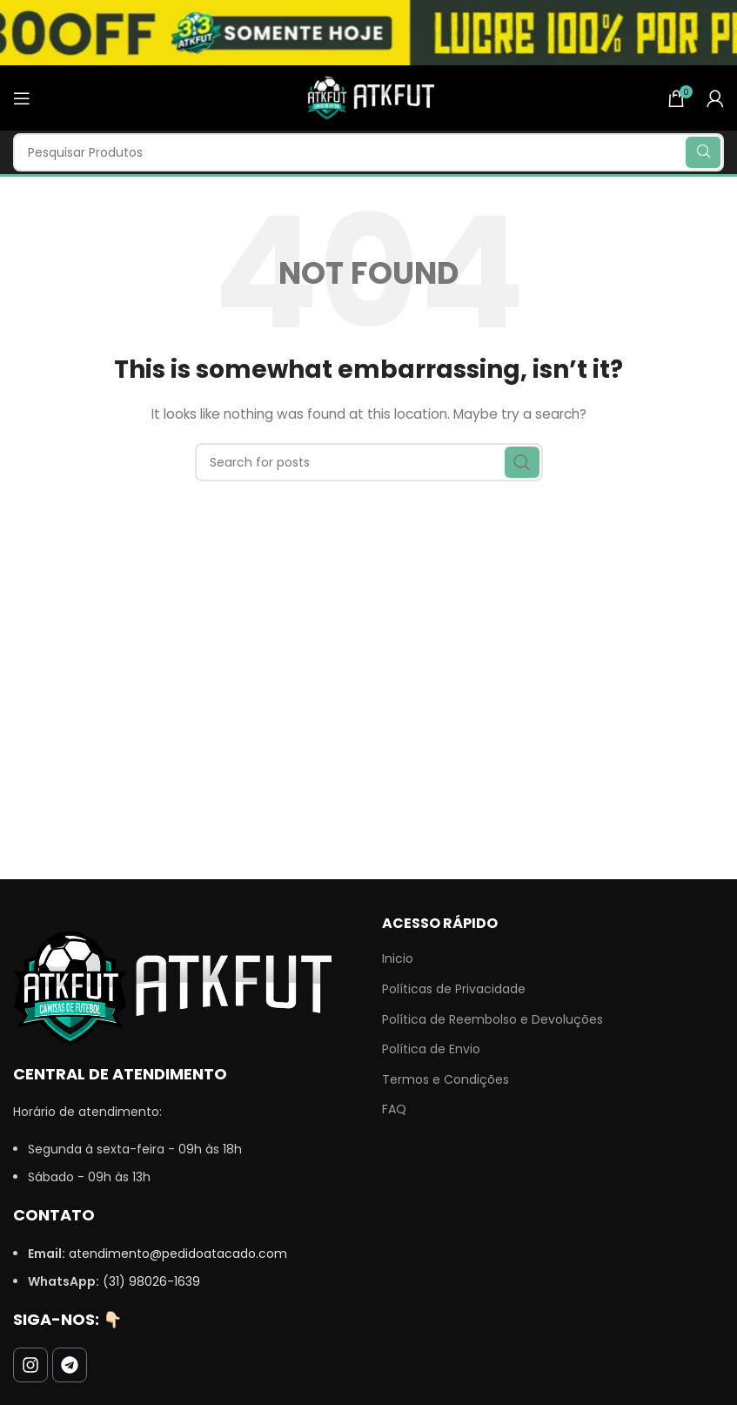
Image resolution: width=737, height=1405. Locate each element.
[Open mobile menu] (21, 98)
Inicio (397, 959)
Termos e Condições (445, 1080)
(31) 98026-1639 (151, 1281)
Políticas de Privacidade (454, 989)
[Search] (368, 152)
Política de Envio (431, 1049)
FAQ (394, 1109)
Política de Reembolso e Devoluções (492, 1020)
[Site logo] (369, 96)
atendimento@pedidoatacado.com (178, 1253)
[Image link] (172, 987)
